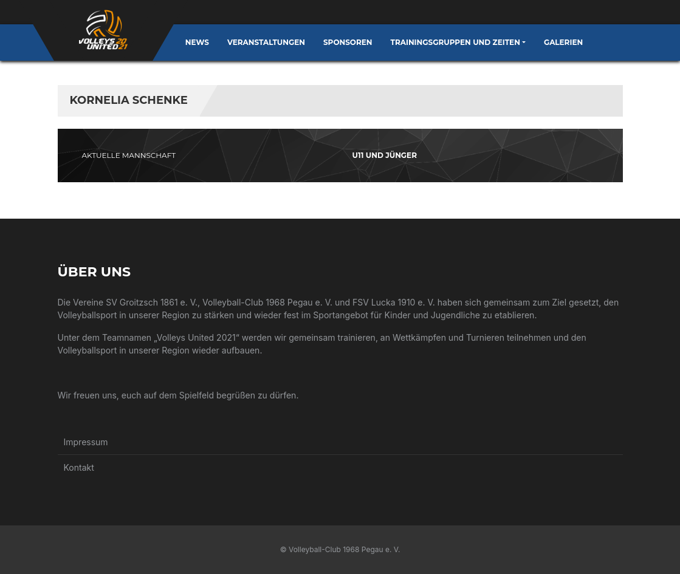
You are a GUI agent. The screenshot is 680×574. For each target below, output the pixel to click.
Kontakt (79, 467)
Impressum (86, 442)
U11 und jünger (384, 155)
